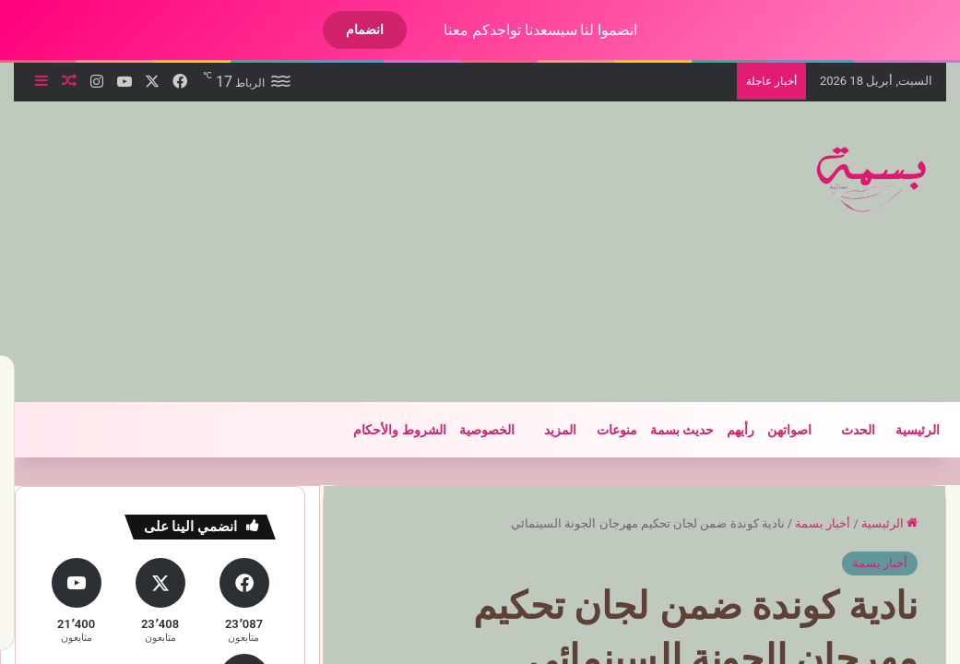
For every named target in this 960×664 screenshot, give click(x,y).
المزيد (544, 429)
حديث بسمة (666, 429)
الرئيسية (902, 429)
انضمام (349, 29)
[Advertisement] (305, 249)
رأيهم (725, 429)
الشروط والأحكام (384, 429)
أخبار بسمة (807, 523)
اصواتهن (774, 429)
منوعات (601, 429)
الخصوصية (471, 429)
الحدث (842, 429)
